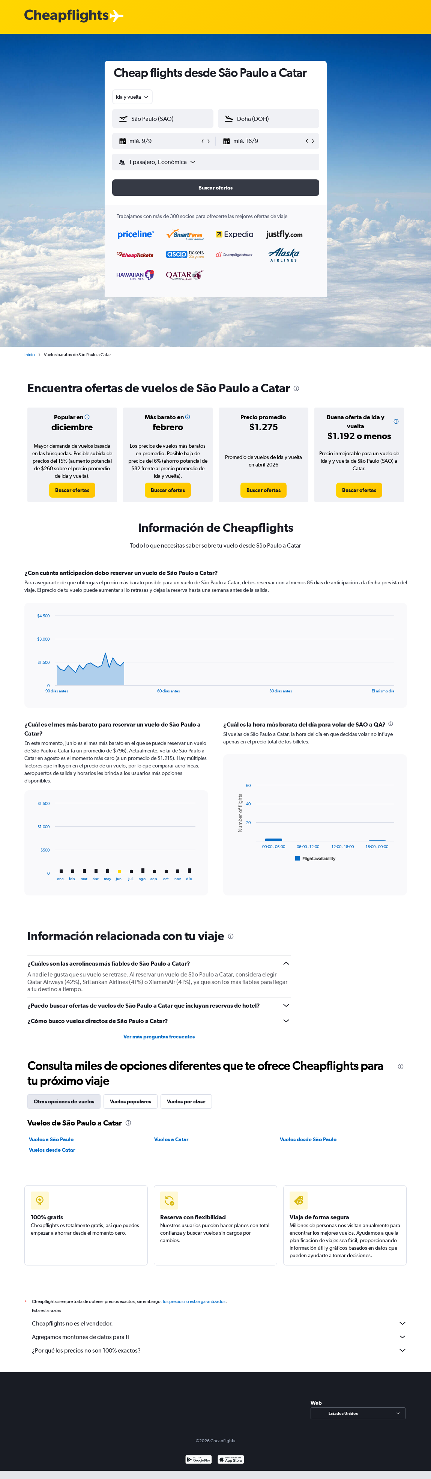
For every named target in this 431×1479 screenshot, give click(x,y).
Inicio (29, 354)
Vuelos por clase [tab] (186, 1101)
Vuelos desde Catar (52, 1150)
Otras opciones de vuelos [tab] (64, 1101)
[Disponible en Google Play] (198, 1468)
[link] (72, 490)
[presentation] (296, 388)
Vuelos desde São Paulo (308, 1139)
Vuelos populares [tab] (130, 1101)
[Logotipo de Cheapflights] (66, 16)
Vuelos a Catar (171, 1139)
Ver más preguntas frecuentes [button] (159, 1037)
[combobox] (132, 96)
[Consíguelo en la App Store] (231, 1468)
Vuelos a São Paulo (51, 1139)
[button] (159, 141)
